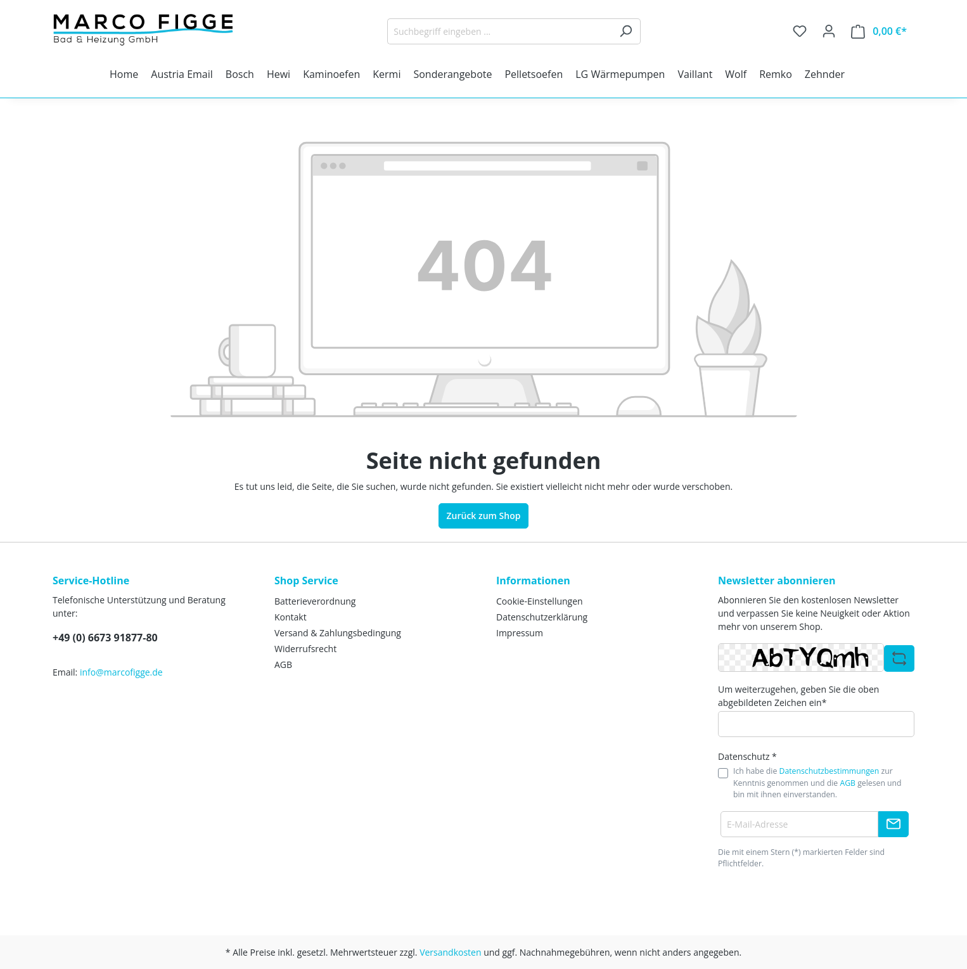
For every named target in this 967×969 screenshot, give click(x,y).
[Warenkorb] (878, 31)
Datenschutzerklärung (541, 617)
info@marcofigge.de (121, 672)
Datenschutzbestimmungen (829, 771)
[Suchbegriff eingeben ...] (499, 31)
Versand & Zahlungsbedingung (337, 633)
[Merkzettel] (799, 31)
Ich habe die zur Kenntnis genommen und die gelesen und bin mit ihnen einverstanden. (817, 783)
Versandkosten (450, 952)
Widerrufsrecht (305, 649)
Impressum (519, 633)
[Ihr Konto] (828, 31)
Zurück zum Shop (484, 516)
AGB (283, 664)
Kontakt (290, 617)
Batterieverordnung (314, 601)
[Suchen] (626, 31)
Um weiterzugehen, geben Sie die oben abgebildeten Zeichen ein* (798, 696)
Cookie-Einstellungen (539, 601)
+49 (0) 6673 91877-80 (105, 638)
